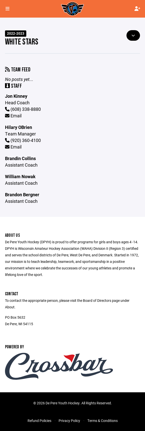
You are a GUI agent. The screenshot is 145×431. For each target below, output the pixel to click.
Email (13, 116)
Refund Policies (39, 420)
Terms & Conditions (102, 420)
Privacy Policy (69, 420)
